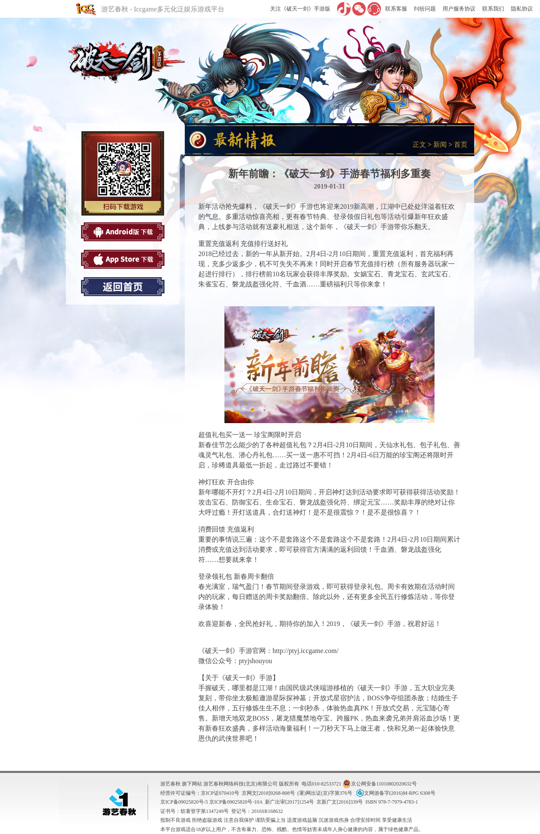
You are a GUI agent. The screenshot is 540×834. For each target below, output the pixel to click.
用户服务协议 (459, 8)
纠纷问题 (425, 8)
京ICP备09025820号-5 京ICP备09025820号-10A (211, 802)
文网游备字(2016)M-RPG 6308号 (395, 793)
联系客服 (396, 8)
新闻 (440, 144)
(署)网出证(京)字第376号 (324, 793)
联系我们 (493, 8)
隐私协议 (522, 8)
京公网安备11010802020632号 (380, 784)
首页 (460, 144)
